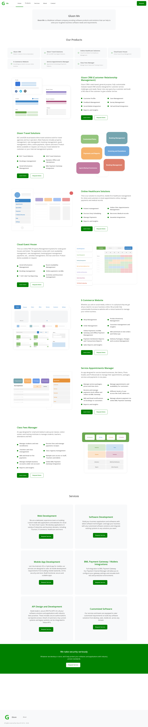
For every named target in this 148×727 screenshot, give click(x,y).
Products (28, 3)
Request (141, 3)
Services (37, 3)
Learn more (87, 121)
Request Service (46, 573)
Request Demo (101, 121)
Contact (53, 3)
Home (19, 3)
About (45, 3)
